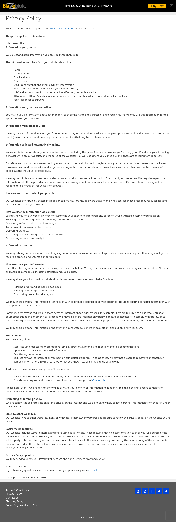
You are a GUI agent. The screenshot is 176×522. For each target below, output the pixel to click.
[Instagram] (145, 491)
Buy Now (157, 6)
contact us (94, 470)
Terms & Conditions (17, 490)
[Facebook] (152, 491)
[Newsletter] (166, 491)
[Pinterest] (138, 491)
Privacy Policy (14, 493)
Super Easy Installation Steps (22, 505)
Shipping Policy (15, 501)
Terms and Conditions (61, 28)
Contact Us (98, 380)
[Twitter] (159, 491)
